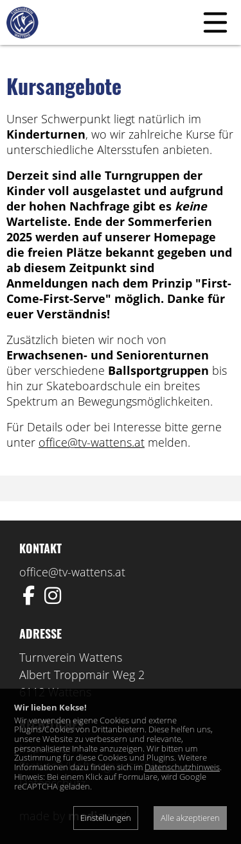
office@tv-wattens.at (92, 442)
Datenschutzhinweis (182, 767)
